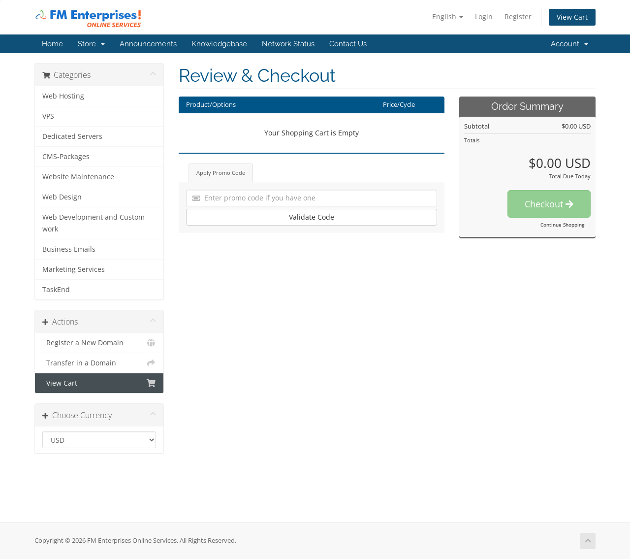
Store (91, 43)
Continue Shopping (562, 224)
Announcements (148, 43)
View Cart (572, 17)
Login (484, 16)
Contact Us (348, 43)
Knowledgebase (219, 43)
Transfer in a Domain (99, 363)
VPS (48, 116)
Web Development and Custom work (93, 223)
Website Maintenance (78, 176)
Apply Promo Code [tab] (220, 172)
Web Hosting (63, 96)
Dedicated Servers (72, 136)
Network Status (288, 43)
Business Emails (68, 249)
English (447, 16)
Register (518, 16)
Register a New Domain (99, 343)
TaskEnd (56, 289)
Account (569, 43)
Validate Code (311, 217)
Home (52, 43)
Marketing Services (73, 269)
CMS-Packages (66, 156)
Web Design (62, 197)
